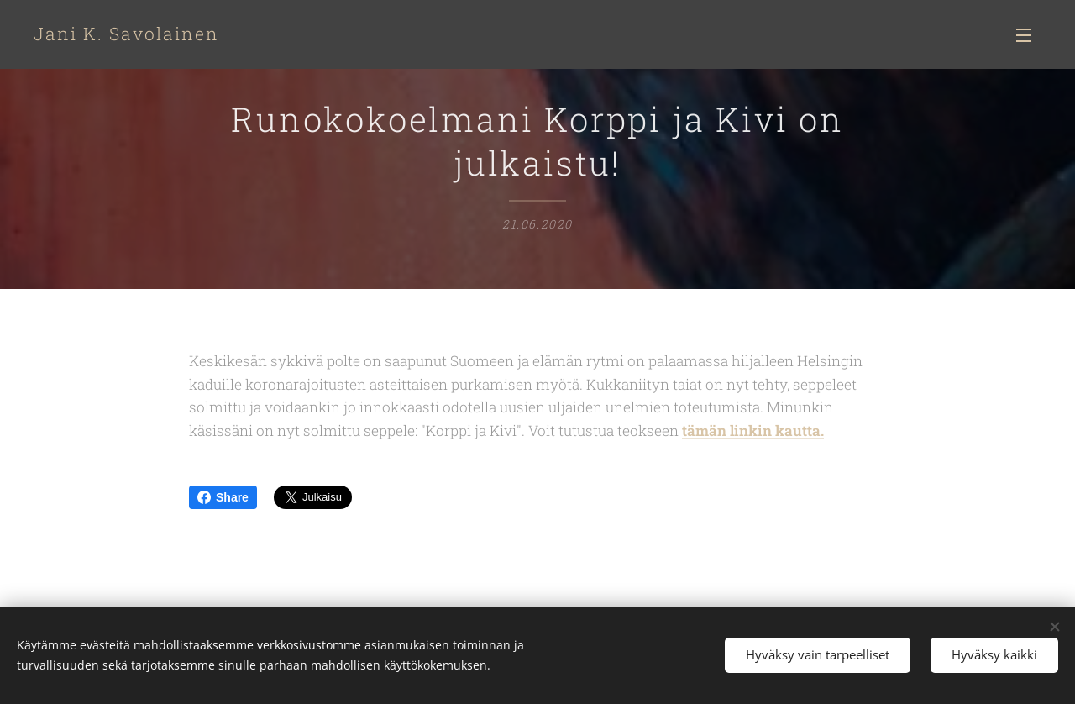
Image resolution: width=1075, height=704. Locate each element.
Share (223, 497)
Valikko (1023, 35)
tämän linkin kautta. (753, 430)
